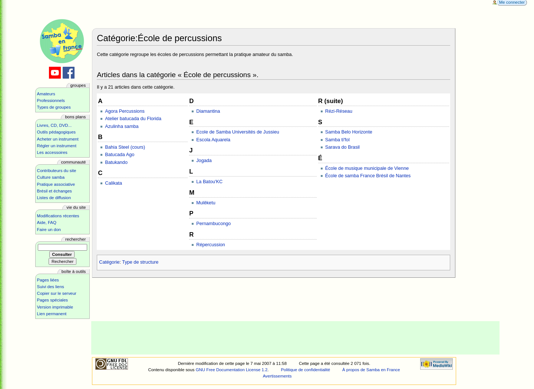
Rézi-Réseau (338, 111)
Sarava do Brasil (342, 147)
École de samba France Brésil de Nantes (368, 175)
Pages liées (48, 280)
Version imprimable (55, 307)
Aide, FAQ (46, 222)
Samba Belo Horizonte (348, 132)
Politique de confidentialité (305, 369)
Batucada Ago (119, 154)
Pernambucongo (213, 223)
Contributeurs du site (56, 170)
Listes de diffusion (54, 197)
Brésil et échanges (54, 191)
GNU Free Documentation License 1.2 (232, 369)
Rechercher (75, 239)
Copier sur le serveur (56, 293)
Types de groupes (54, 107)
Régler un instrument (56, 146)
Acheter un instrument (58, 139)
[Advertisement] (296, 338)
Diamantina (208, 111)
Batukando (116, 162)
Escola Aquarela (213, 139)
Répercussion (210, 244)
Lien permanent (52, 313)
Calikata (113, 183)
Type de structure (140, 262)
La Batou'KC (209, 181)
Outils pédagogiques (56, 132)
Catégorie (109, 262)
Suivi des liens (50, 286)
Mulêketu (205, 202)
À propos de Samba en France (371, 369)
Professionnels (51, 100)
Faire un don (49, 229)
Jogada (204, 160)
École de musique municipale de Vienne (367, 168)
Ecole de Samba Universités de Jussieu (237, 132)
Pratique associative (56, 184)
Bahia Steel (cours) (125, 147)
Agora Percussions (125, 111)
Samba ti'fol (337, 139)
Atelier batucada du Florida (133, 118)
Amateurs (46, 94)
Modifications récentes (58, 216)
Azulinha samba (121, 126)
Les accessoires (52, 152)
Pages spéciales (52, 300)
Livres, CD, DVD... (54, 125)
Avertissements (277, 376)
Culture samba (51, 177)
